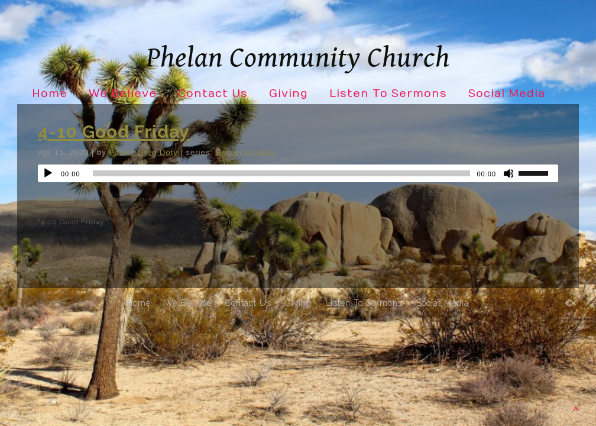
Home (49, 94)
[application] (298, 173)
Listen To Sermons (388, 94)
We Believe (123, 94)
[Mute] (509, 173)
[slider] (282, 173)
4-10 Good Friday (114, 131)
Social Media (506, 94)
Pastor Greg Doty (143, 152)
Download (56, 199)
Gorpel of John (244, 152)
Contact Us (213, 94)
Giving (288, 94)
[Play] (48, 173)
